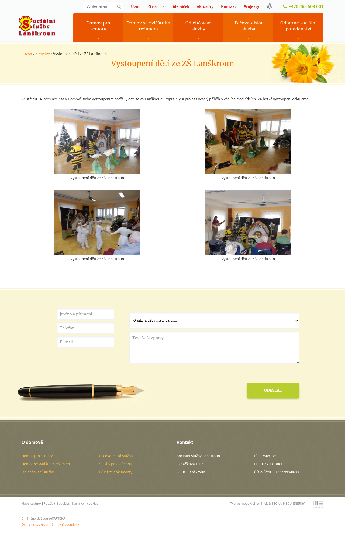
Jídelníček (180, 6)
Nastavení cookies (85, 503)
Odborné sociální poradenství (298, 26)
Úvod (136, 6)
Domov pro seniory (98, 26)
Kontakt (228, 6)
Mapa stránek (31, 503)
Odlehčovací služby (198, 26)
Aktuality (205, 6)
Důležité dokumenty (115, 472)
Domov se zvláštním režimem (148, 26)
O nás (153, 6)
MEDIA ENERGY (294, 503)
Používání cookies (57, 503)
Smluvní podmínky (65, 524)
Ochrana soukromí (35, 524)
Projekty (251, 6)
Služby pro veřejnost (116, 464)
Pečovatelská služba (248, 26)
